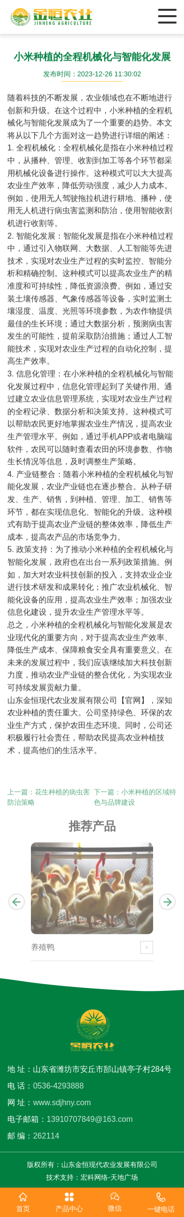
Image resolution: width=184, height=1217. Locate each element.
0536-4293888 (58, 1086)
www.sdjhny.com (62, 1102)
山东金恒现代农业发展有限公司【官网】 (78, 700)
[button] (16, 906)
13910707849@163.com (90, 1119)
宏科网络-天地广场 (109, 1177)
